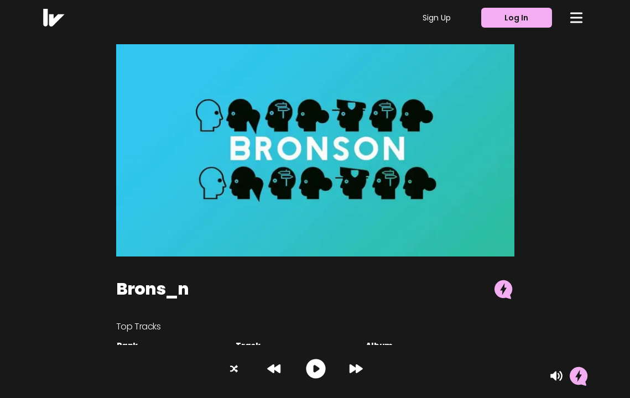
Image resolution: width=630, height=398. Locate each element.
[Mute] (556, 376)
